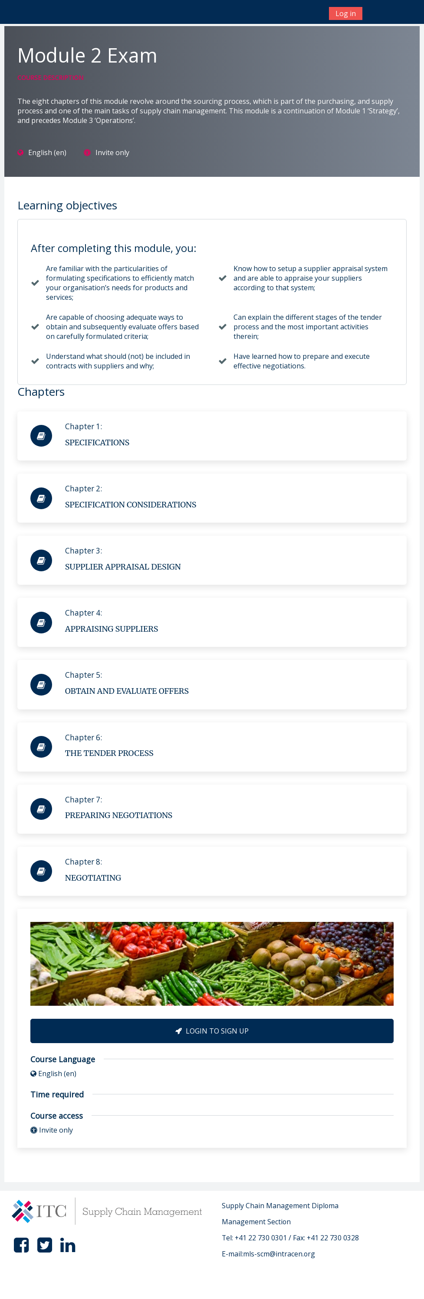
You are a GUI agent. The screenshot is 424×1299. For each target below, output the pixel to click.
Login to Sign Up (212, 1031)
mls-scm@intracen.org (279, 1254)
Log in (345, 13)
